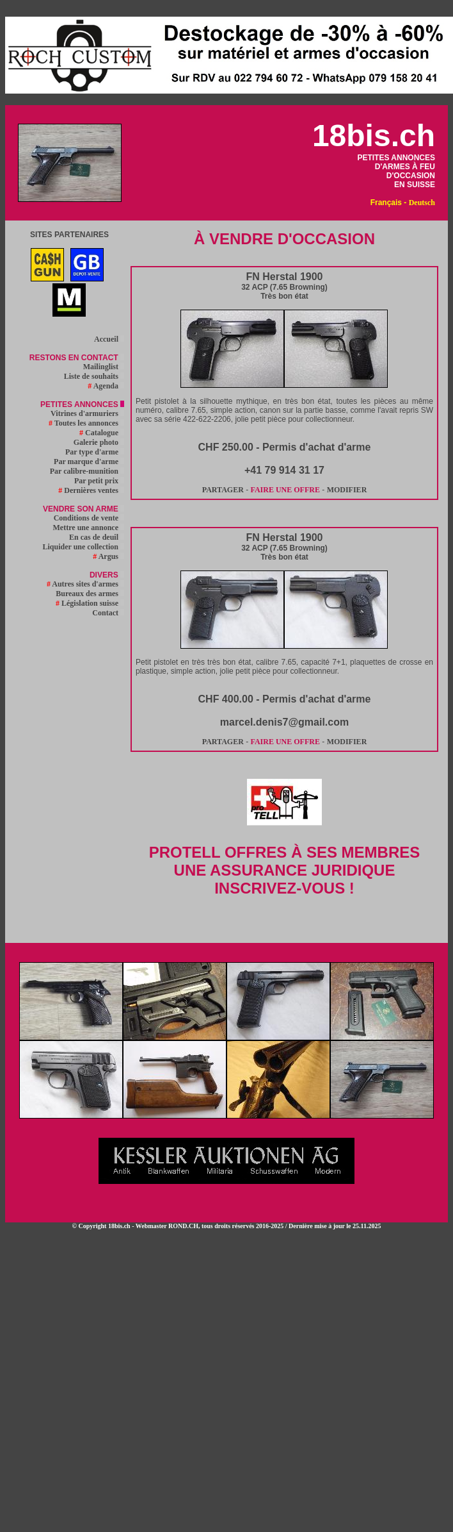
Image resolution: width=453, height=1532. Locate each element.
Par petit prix (99, 480)
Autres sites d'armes (85, 583)
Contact (108, 612)
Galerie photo (99, 442)
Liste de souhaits (94, 376)
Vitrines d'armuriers (87, 413)
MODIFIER (347, 489)
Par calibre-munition (87, 471)
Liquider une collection (83, 546)
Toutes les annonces (86, 423)
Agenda (106, 385)
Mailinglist (103, 366)
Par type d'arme (94, 451)
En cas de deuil (96, 537)
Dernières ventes (91, 490)
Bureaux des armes (90, 593)
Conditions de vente (89, 517)
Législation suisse (90, 603)
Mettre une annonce (88, 527)
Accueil (109, 339)
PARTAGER (223, 489)
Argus (108, 556)
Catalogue (101, 432)
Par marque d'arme (89, 461)
